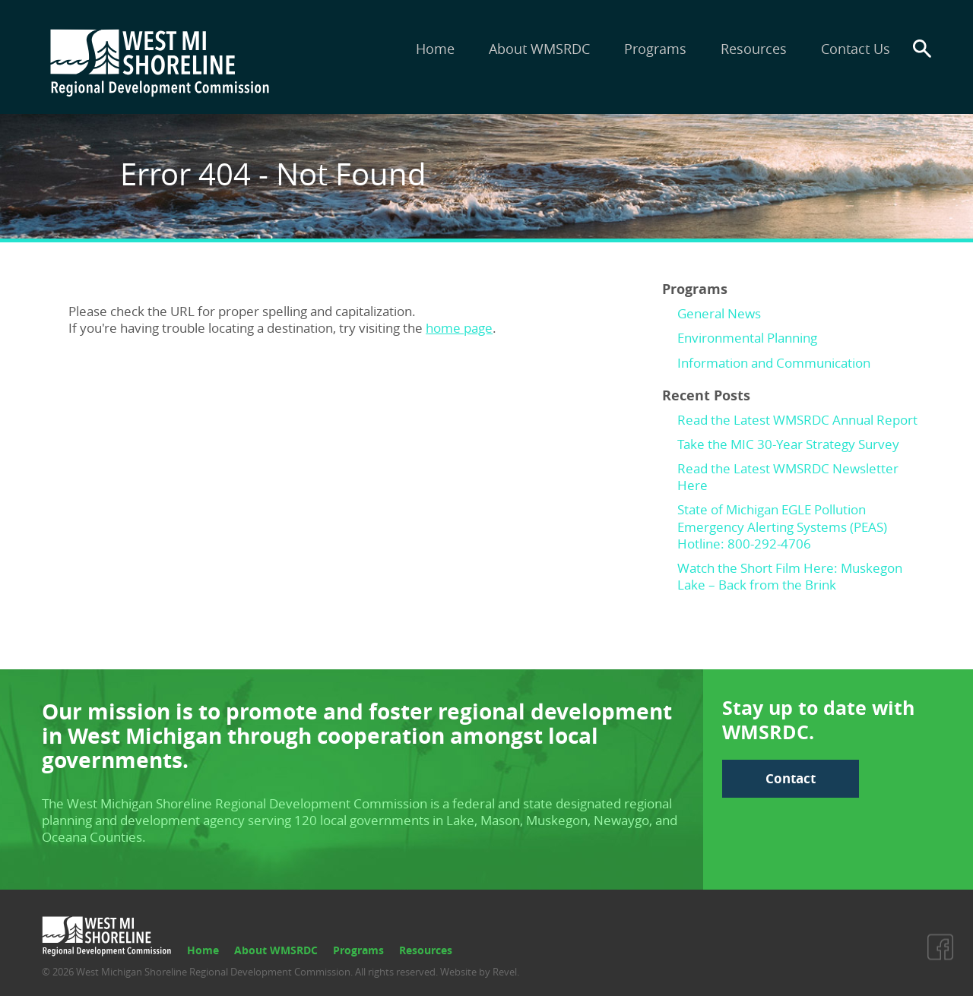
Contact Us (855, 49)
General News (719, 313)
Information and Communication (773, 363)
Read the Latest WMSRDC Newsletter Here (788, 477)
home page (459, 328)
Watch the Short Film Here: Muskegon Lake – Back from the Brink (789, 576)
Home (435, 49)
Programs (655, 49)
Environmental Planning (747, 337)
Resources (754, 49)
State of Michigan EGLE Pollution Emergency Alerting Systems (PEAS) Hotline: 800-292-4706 (782, 526)
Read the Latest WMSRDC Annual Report (797, 419)
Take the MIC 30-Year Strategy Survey (788, 444)
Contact (790, 778)
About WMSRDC (539, 49)
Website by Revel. (478, 972)
